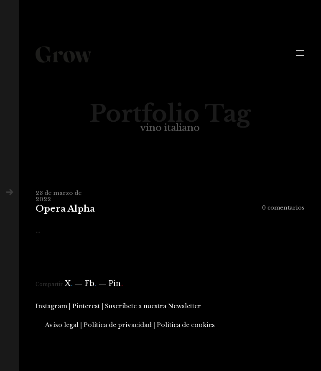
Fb (90, 283)
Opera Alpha (65, 209)
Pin (115, 283)
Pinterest (86, 306)
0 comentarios (283, 207)
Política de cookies (186, 325)
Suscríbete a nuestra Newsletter (153, 306)
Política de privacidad (118, 325)
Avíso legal (62, 325)
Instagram (51, 306)
